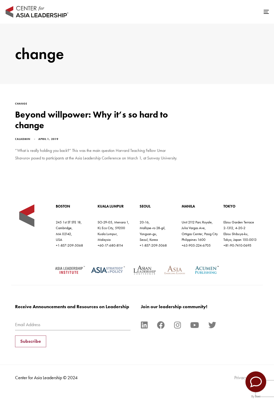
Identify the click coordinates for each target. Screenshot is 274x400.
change (21, 103)
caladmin (22, 139)
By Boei (256, 396)
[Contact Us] (255, 381)
